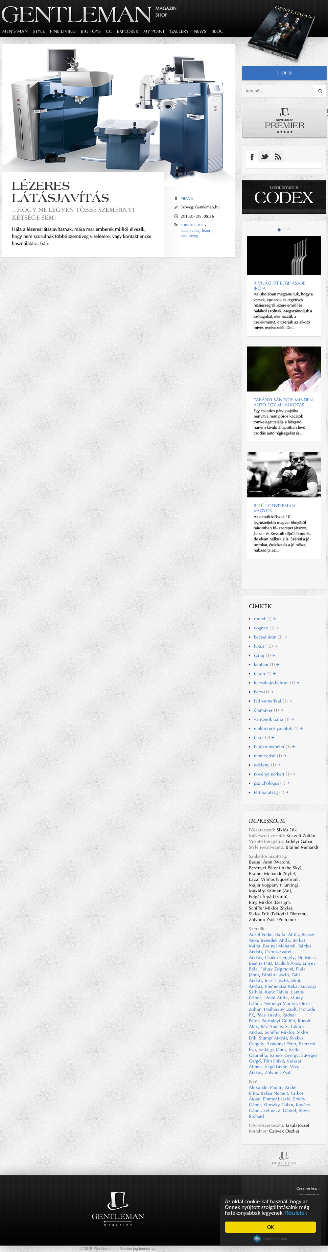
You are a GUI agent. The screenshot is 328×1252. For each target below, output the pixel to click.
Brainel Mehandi (279, 945)
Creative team (308, 1188)
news (200, 31)
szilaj (264, 655)
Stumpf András (273, 1038)
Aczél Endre (261, 934)
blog (217, 31)
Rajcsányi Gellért (278, 1020)
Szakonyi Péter (281, 1043)
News (187, 198)
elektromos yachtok (278, 728)
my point (154, 31)
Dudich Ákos (287, 963)
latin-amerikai (273, 700)
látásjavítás (190, 230)
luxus (265, 646)
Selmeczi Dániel (279, 1110)
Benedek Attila (275, 940)
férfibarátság (271, 792)
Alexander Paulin (265, 1087)
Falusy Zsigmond (276, 968)
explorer (127, 31)
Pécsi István (268, 1015)
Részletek (296, 1212)
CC (109, 31)
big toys (91, 31)
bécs (263, 691)
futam (265, 673)
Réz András (272, 1026)
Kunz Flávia (276, 991)
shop (284, 73)
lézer (206, 230)
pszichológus (271, 783)
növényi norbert (274, 774)
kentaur (266, 664)
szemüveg (189, 235)
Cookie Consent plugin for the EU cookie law (270, 1239)
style (39, 31)
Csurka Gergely (280, 957)
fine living (63, 31)
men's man (15, 31)
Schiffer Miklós (279, 1032)
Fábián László (275, 974)
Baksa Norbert (274, 1093)
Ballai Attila (287, 934)
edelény (267, 764)
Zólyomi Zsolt (278, 1072)
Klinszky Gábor (278, 1104)
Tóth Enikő (273, 1061)
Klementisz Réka (281, 986)
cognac (266, 627)
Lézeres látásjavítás (60, 191)
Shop (161, 15)
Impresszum (309, 1195)
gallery (179, 31)
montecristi (270, 755)
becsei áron (270, 637)
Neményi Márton (280, 1003)
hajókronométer (274, 746)
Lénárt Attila (275, 997)
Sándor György (284, 1055)
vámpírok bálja (274, 719)
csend (265, 618)
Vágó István (275, 1066)
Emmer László (276, 1098)
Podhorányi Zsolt (280, 1009)
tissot (264, 737)
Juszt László (276, 980)
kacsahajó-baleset (276, 682)
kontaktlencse (193, 224)
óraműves (268, 710)
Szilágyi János (272, 1049)
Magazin (166, 8)
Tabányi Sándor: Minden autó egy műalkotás (283, 402)
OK (270, 1227)
